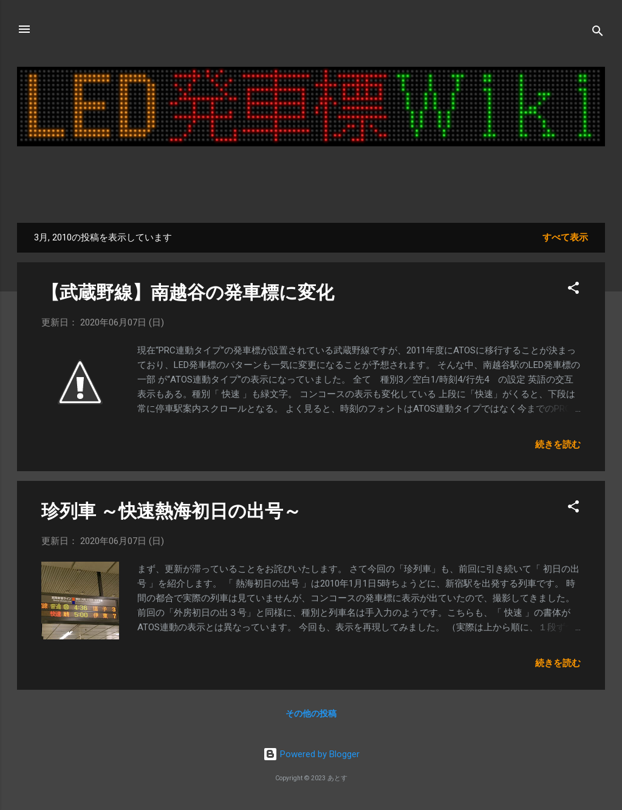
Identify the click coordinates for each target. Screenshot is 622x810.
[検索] (597, 33)
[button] (573, 290)
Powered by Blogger (311, 754)
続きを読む (558, 444)
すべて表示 (565, 237)
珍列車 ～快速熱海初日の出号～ (171, 511)
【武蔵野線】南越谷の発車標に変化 (187, 292)
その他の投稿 (311, 713)
